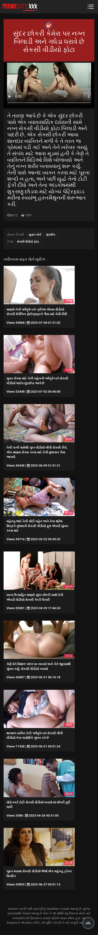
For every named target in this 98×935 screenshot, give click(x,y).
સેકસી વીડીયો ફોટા (28, 241)
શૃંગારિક (50, 234)
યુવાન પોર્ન (35, 234)
